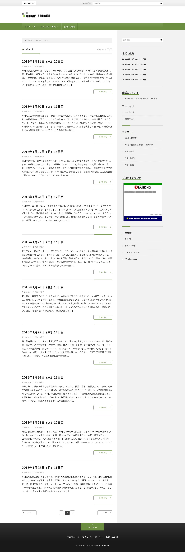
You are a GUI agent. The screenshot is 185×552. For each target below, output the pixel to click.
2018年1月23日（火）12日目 (43, 422)
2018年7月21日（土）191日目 (134, 80)
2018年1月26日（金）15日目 (43, 287)
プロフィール (30, 27)
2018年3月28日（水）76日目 (136, 98)
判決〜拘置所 (39, 66)
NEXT (105, 513)
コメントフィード (132, 252)
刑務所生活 (129, 151)
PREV (29, 513)
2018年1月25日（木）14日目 (43, 332)
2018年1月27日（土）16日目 (43, 242)
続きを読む (103, 92)
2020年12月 (130, 112)
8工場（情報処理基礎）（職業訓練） (140, 145)
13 (73, 513)
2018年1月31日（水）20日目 (43, 61)
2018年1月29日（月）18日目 (43, 152)
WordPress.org (131, 259)
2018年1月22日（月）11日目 (43, 467)
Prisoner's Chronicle (100, 545)
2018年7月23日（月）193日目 (134, 69)
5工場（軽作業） (131, 138)
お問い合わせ (69, 27)
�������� (156, 214)
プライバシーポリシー (50, 27)
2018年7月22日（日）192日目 (134, 74)
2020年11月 (130, 119)
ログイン (128, 239)
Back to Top (92, 527)
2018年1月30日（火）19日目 (43, 106)
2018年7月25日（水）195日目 (94, 3)
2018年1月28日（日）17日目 (43, 197)
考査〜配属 (129, 165)
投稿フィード (130, 245)
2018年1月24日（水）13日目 (43, 377)
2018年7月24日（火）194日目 (134, 64)
